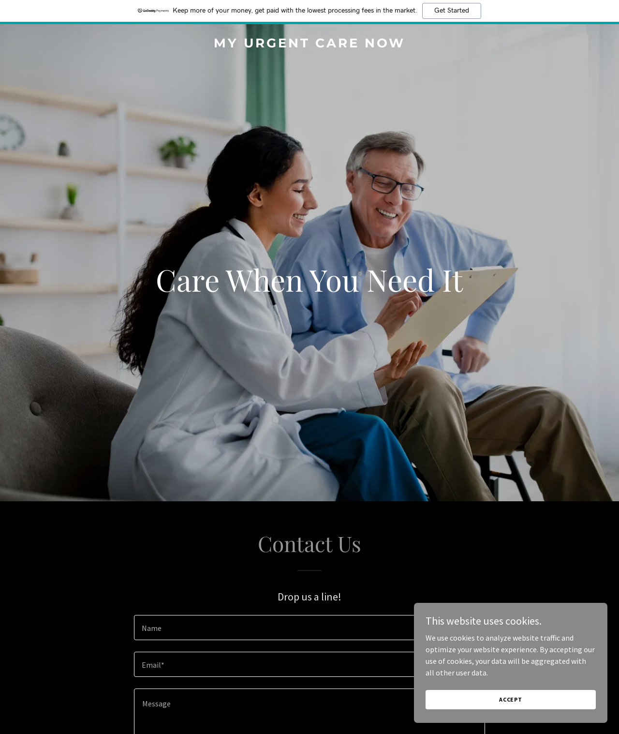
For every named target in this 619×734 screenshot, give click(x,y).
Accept (510, 699)
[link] (310, 44)
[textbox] (309, 627)
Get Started (451, 10)
